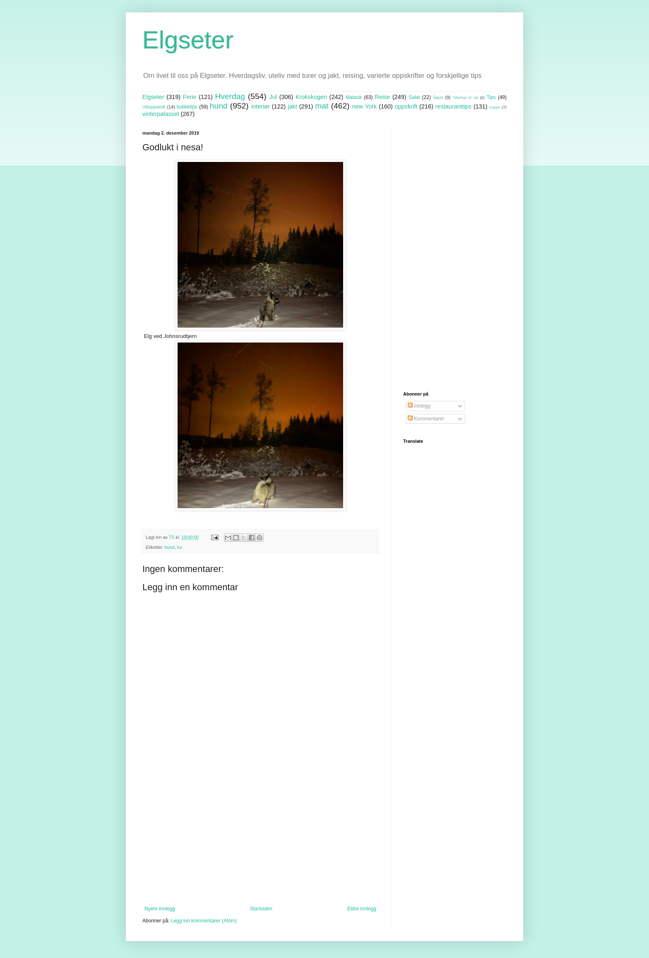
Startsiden (261, 909)
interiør (260, 106)
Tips (490, 97)
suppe (494, 107)
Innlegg (419, 406)
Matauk (354, 97)
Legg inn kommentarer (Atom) (204, 921)
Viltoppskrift (154, 106)
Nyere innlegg (159, 909)
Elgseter (187, 40)
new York (364, 106)
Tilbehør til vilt (465, 97)
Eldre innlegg (361, 909)
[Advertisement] (260, 837)
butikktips (187, 107)
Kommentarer (426, 419)
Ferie (190, 97)
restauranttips (453, 106)
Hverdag (230, 96)
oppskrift (406, 106)
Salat (414, 97)
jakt (292, 106)
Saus (438, 97)
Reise (382, 97)
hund (219, 105)
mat (321, 105)
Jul (273, 97)
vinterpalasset (160, 114)
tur (180, 547)
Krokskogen (311, 97)
